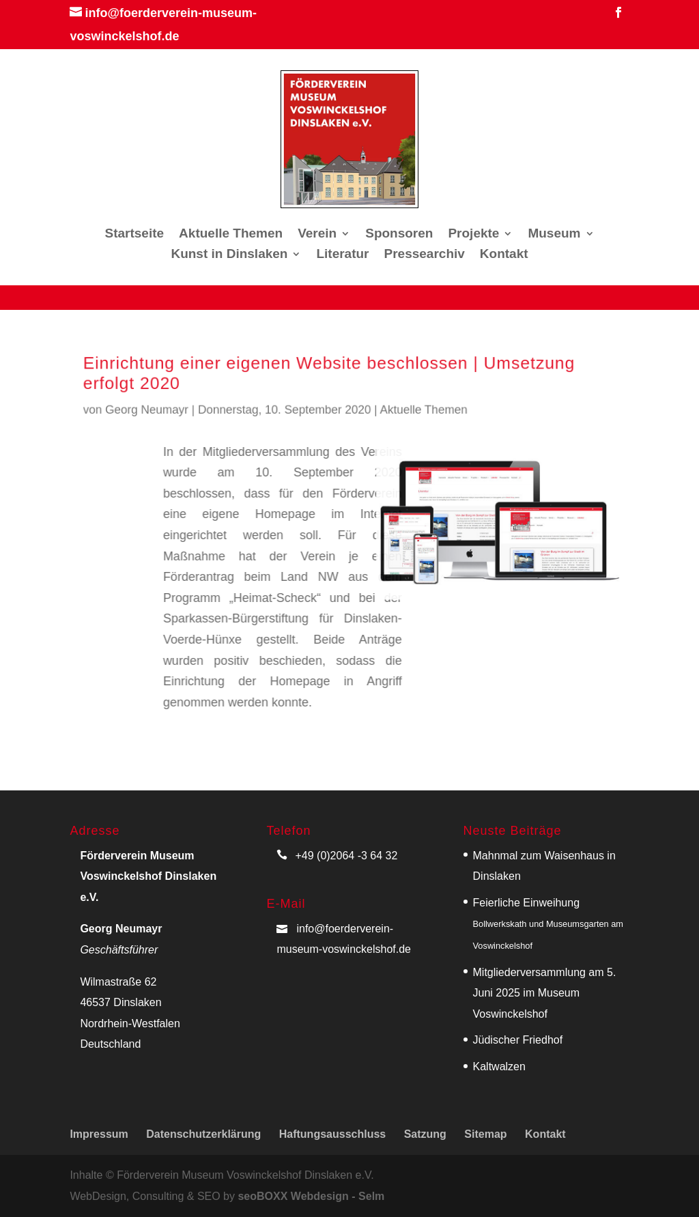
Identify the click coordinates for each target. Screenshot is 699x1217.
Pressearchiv (424, 255)
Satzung (425, 1134)
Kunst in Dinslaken (229, 255)
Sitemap (485, 1134)
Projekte (473, 234)
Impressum (99, 1134)
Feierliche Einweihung (548, 924)
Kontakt (504, 255)
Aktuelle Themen (231, 234)
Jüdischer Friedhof (518, 1040)
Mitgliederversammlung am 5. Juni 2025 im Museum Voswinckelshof (544, 993)
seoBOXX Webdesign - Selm (311, 1196)
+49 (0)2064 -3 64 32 (346, 855)
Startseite (135, 234)
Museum (554, 234)
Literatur (342, 255)
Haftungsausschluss (332, 1134)
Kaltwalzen (499, 1066)
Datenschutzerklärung (203, 1134)
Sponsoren (399, 234)
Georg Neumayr (164, 408)
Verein (317, 234)
